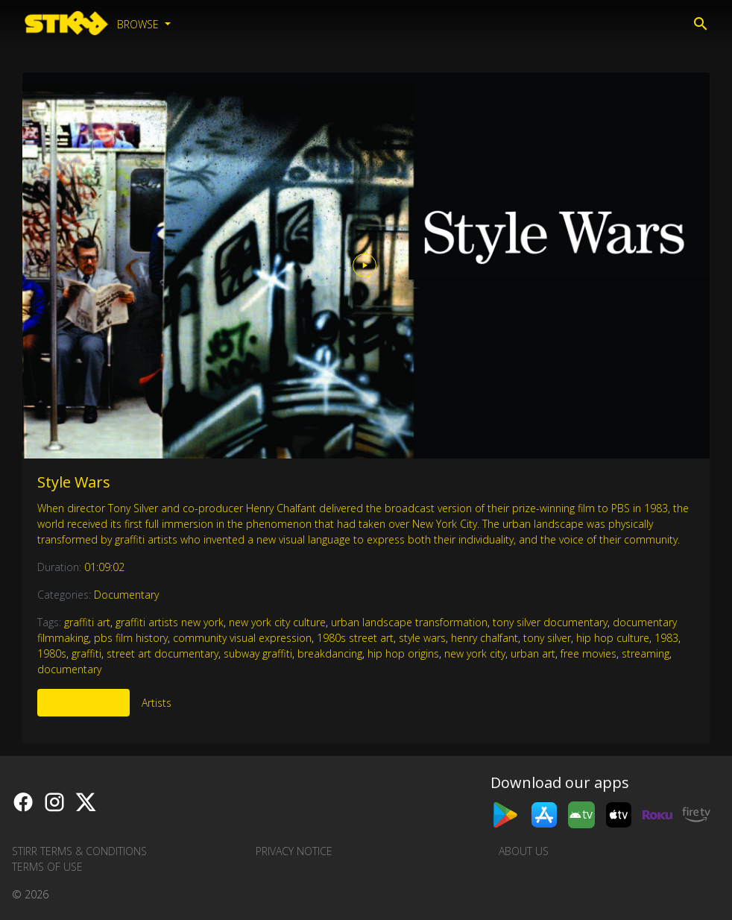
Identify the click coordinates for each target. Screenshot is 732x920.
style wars (422, 638)
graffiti (86, 653)
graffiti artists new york (170, 622)
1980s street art (355, 638)
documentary (69, 669)
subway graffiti (258, 653)
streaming (645, 653)
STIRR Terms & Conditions (79, 851)
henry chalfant (484, 638)
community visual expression (242, 638)
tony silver (547, 638)
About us (524, 851)
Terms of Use (47, 867)
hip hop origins (403, 653)
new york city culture (277, 622)
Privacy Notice (294, 851)
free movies (588, 653)
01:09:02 (104, 567)
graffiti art (87, 622)
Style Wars (73, 482)
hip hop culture (612, 638)
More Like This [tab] (83, 703)
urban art (533, 653)
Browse (139, 24)
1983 (666, 638)
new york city (474, 653)
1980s (51, 653)
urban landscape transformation (409, 622)
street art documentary (162, 653)
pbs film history (131, 638)
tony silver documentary (550, 622)
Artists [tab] (156, 703)
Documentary (126, 594)
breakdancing (329, 653)
